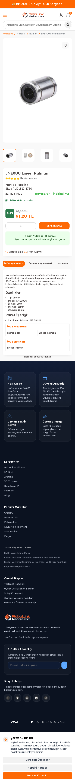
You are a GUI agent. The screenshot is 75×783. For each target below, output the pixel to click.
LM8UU (27, 284)
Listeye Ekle (14, 251)
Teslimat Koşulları (14, 583)
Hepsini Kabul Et (37, 775)
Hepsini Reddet (37, 767)
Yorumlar (62, 263)
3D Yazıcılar (11, 481)
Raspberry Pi (11, 485)
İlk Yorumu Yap (29, 178)
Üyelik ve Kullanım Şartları (19, 588)
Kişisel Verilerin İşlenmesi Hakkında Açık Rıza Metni (32, 557)
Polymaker (10, 521)
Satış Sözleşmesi (13, 593)
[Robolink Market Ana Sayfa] (37, 618)
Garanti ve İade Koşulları (18, 597)
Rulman (33, 33)
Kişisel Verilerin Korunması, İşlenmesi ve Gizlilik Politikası (35, 561)
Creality (8, 512)
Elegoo (8, 535)
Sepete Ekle (54, 225)
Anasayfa (8, 33)
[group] (37, 90)
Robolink (22, 184)
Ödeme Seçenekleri (40, 263)
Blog (7, 495)
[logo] (33, 14)
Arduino (8, 476)
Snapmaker (11, 531)
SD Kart (8, 472)
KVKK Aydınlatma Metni (17, 553)
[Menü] (5, 15)
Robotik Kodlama (14, 467)
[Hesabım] (61, 15)
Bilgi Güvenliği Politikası (17, 566)
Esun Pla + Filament (15, 526)
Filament (9, 490)
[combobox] (37, 25)
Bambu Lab (11, 517)
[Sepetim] (68, 15)
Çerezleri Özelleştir (38, 759)
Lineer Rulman (15, 347)
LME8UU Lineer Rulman (53, 33)
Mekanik (21, 33)
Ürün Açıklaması (13, 263)
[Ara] (67, 24)
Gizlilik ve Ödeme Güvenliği (20, 602)
